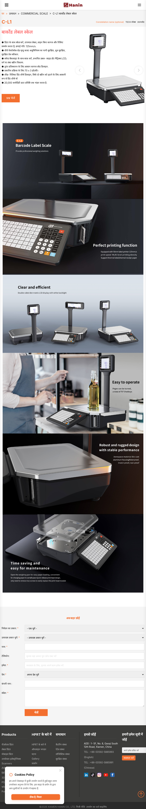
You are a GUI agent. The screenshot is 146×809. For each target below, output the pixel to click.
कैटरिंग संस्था (61, 744)
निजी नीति (80, 806)
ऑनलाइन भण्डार (39, 749)
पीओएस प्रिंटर (7, 744)
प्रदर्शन (34, 763)
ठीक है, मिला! (36, 797)
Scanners (7, 763)
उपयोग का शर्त (92, 806)
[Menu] (139, 5)
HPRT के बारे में (39, 744)
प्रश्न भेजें (10, 98)
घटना (34, 754)
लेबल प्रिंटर (6, 749)
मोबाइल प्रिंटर (7, 754)
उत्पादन (12, 13)
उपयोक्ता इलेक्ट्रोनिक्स (11, 758)
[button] (138, 70)
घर (3, 13)
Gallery (35, 758)
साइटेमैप (103, 806)
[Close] (60, 770)
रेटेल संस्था (60, 749)
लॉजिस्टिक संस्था (63, 754)
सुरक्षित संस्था (61, 758)
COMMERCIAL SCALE (34, 13)
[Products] (6, 5)
